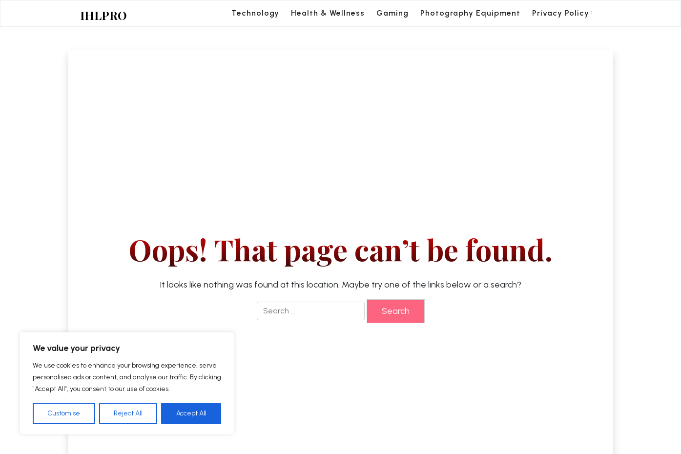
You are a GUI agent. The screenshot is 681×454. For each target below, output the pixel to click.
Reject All (128, 413)
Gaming (392, 13)
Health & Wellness (328, 13)
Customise (63, 413)
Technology (255, 13)
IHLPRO (103, 15)
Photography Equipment (470, 13)
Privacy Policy (560, 13)
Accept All (191, 413)
